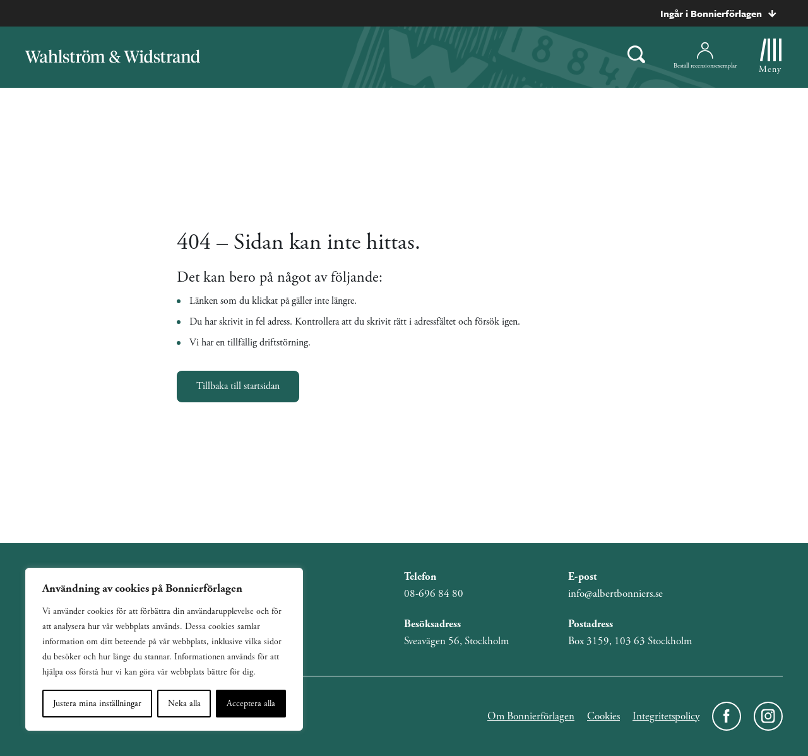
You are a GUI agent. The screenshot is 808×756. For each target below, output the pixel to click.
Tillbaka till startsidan (238, 386)
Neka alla (184, 703)
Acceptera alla (251, 703)
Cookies (603, 716)
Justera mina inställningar (97, 703)
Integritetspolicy (666, 716)
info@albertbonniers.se (615, 594)
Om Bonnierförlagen (530, 716)
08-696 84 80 (433, 594)
